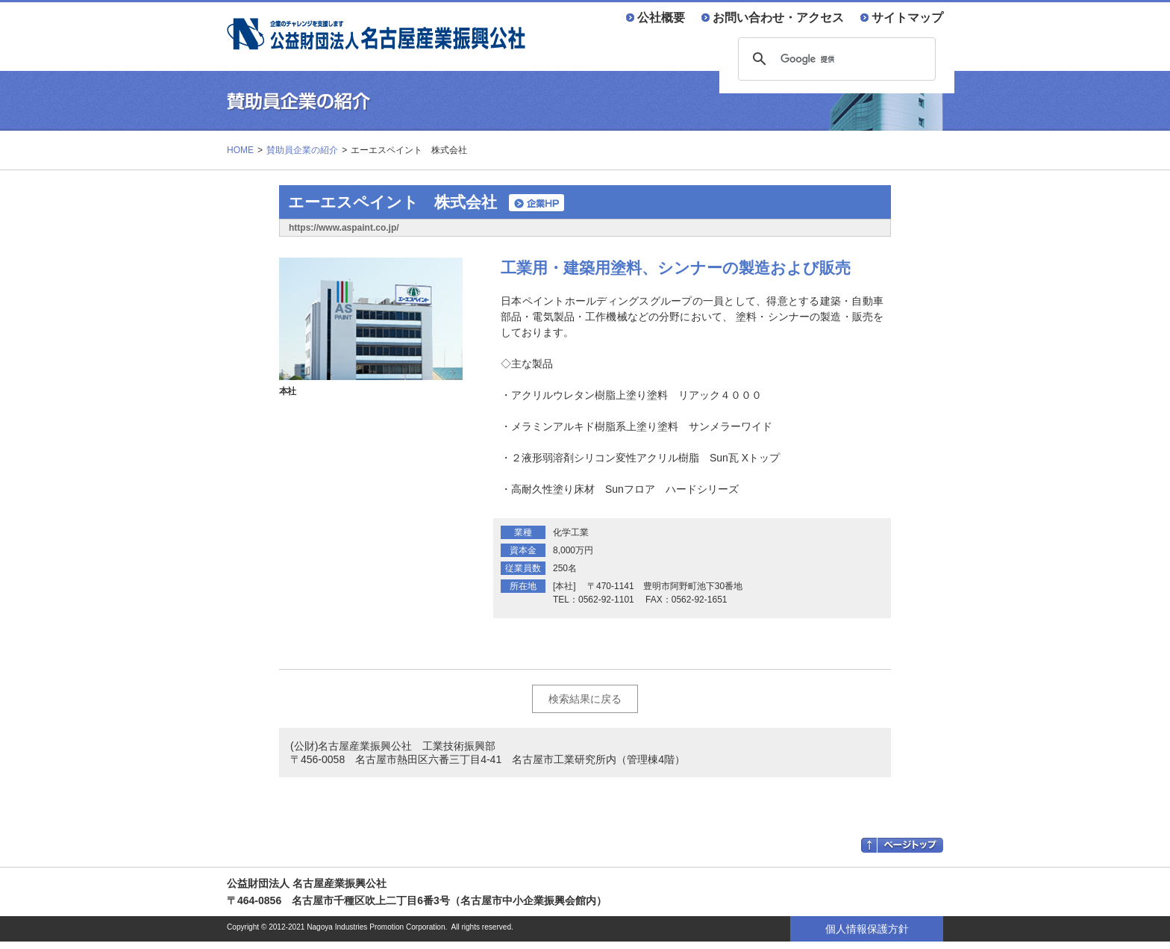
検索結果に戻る (585, 699)
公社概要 (661, 17)
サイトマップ (907, 17)
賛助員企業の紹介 (302, 150)
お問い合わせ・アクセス (778, 17)
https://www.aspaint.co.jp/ (344, 228)
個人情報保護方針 (867, 929)
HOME (240, 150)
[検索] (834, 59)
